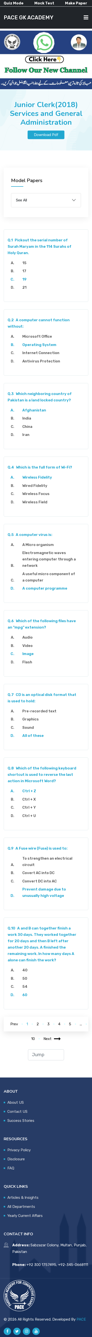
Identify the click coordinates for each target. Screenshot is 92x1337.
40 (24, 970)
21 (24, 287)
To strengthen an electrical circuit (47, 861)
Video (27, 646)
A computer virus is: (30, 534)
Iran (25, 435)
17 (24, 271)
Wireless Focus (36, 494)
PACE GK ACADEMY (28, 17)
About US (15, 1102)
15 (24, 263)
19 (24, 279)
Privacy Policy (19, 1150)
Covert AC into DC (38, 873)
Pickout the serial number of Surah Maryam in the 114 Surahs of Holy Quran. (39, 246)
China (27, 426)
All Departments (21, 1206)
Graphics (30, 719)
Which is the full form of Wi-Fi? (40, 467)
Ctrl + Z (29, 791)
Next (52, 1038)
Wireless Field (34, 502)
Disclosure (16, 1159)
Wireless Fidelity (37, 477)
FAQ (10, 1168)
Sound (28, 727)
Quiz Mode (14, 3)
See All (21, 200)
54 (24, 986)
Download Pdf (46, 135)
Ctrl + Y (29, 807)
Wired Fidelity (34, 485)
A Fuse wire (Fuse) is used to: (37, 848)
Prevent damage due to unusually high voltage (44, 892)
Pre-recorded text (39, 711)
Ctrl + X (29, 799)
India (26, 418)
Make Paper (76, 3)
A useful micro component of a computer (48, 577)
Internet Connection (40, 353)
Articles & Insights (23, 1197)
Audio (27, 637)
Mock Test (44, 3)
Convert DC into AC (39, 881)
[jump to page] (46, 1054)
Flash (27, 662)
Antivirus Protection (41, 361)
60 (24, 995)
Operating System (39, 345)
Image (28, 654)
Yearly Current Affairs (25, 1215)
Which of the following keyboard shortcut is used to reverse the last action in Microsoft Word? (42, 774)
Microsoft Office (37, 336)
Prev (14, 1024)
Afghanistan (34, 410)
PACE (81, 1319)
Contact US (17, 1111)
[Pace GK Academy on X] (17, 1331)
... (81, 1024)
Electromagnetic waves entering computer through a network (49, 559)
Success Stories (20, 1120)
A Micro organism (38, 545)
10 (33, 1039)
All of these (33, 735)
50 (24, 978)
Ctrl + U (29, 816)
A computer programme (44, 588)
